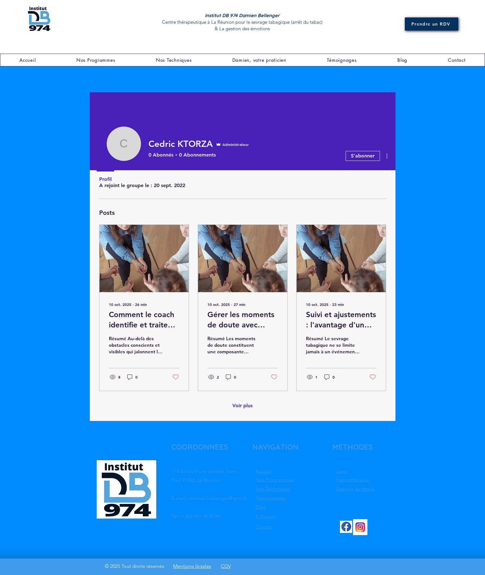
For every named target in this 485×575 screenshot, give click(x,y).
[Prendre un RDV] (431, 24)
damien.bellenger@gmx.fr (218, 498)
